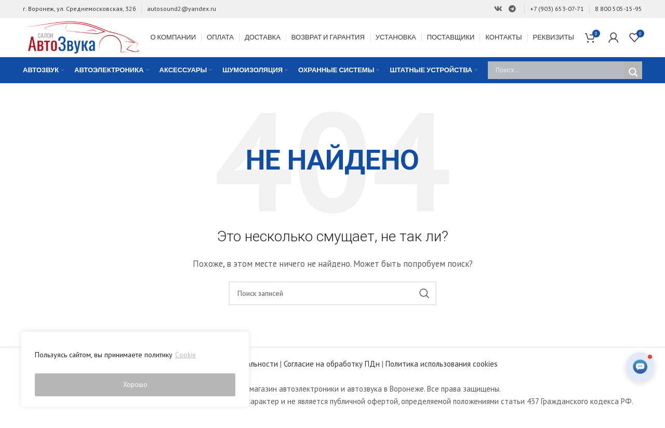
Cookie (185, 359)
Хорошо (135, 385)
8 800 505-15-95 (618, 8)
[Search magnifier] (633, 82)
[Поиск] (332, 303)
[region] (135, 371)
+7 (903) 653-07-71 (557, 8)
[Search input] (559, 80)
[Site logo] (88, 41)
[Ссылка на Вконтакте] (498, 9)
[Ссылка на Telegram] (512, 9)
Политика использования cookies (441, 374)
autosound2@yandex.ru (181, 8)
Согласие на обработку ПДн (332, 374)
